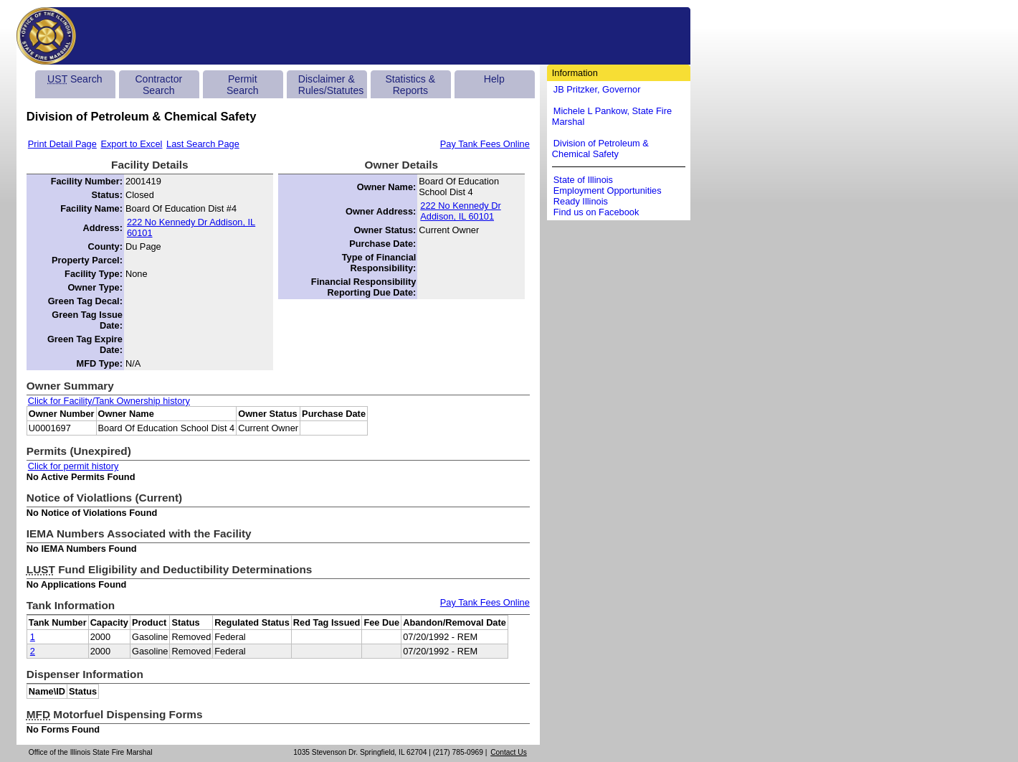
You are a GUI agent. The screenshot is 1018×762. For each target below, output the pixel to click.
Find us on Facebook (596, 212)
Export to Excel (131, 143)
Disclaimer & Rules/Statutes (331, 84)
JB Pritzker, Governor (597, 89)
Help (494, 79)
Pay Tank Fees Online (485, 143)
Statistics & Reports (410, 84)
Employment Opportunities (607, 190)
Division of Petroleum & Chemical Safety (600, 148)
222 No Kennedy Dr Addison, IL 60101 (191, 227)
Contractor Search (158, 84)
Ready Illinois (580, 201)
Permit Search (243, 84)
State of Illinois (583, 179)
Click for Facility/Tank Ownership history (109, 400)
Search (74, 79)
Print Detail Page (62, 143)
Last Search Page (202, 143)
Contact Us (508, 752)
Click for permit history (73, 466)
